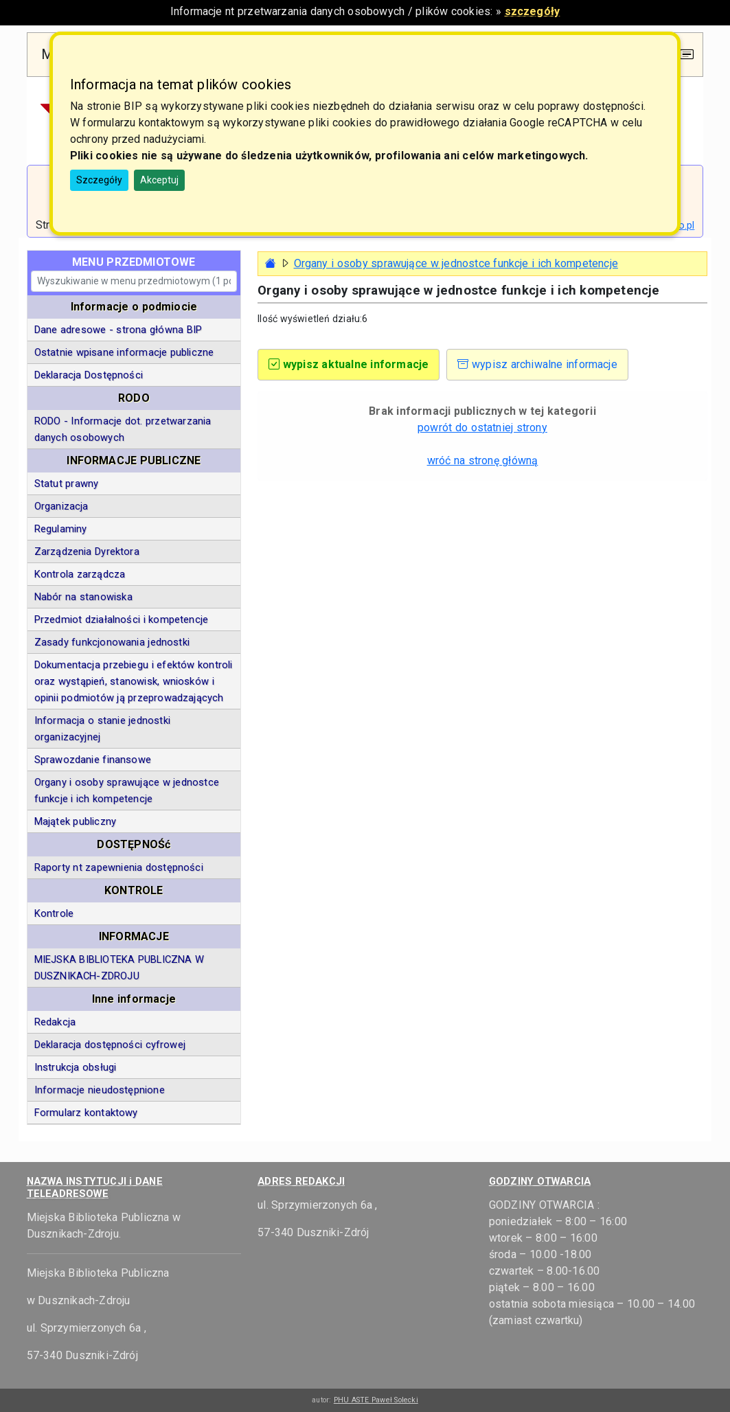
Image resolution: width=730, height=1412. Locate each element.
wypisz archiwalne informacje (537, 364)
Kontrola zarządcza (80, 574)
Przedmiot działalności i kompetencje (121, 619)
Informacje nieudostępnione (99, 1090)
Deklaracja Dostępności (88, 375)
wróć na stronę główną (482, 460)
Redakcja (55, 1022)
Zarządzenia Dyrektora (86, 551)
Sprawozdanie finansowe (92, 759)
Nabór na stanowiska (83, 597)
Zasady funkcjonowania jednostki (112, 642)
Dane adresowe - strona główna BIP (118, 329)
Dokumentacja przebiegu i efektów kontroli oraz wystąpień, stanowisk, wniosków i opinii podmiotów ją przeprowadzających (133, 681)
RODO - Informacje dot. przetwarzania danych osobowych (123, 429)
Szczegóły (99, 179)
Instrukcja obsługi (75, 1067)
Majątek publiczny (75, 821)
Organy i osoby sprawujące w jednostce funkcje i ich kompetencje (126, 790)
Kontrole (54, 913)
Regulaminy (60, 529)
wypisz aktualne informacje (349, 364)
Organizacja (61, 506)
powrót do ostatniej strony (482, 427)
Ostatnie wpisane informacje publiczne (124, 352)
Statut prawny (66, 483)
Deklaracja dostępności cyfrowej (109, 1044)
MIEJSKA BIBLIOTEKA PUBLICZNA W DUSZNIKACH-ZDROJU (119, 967)
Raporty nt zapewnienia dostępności (118, 867)
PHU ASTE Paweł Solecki (376, 1400)
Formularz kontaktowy (86, 1112)
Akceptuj (159, 179)
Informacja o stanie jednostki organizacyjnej (102, 728)
